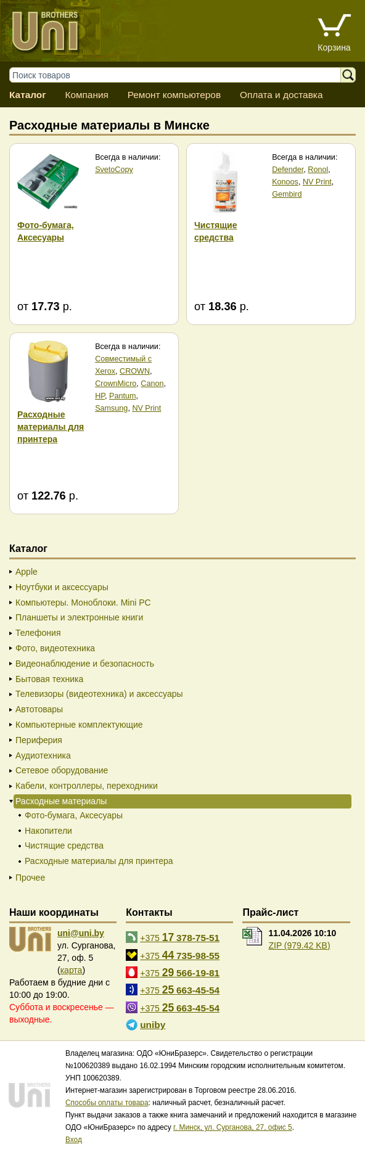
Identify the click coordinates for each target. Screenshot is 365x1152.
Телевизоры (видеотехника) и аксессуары (99, 694)
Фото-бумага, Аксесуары (74, 815)
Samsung (111, 408)
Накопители (48, 831)
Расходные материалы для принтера (99, 861)
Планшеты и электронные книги (79, 617)
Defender (287, 169)
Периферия (38, 740)
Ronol (318, 169)
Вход (73, 1139)
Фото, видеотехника (55, 648)
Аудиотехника (43, 755)
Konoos (285, 182)
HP (100, 396)
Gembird (286, 194)
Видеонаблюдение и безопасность (84, 664)
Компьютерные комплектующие (79, 725)
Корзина (334, 47)
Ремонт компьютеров (174, 94)
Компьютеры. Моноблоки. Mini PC (83, 602)
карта (71, 970)
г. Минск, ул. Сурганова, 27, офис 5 (232, 1127)
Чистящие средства (64, 845)
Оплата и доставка (281, 94)
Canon (152, 383)
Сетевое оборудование (61, 770)
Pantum (122, 396)
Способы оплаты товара (107, 1102)
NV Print (317, 182)
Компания (86, 94)
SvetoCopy (114, 169)
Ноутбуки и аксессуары (62, 587)
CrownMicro (115, 383)
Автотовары (39, 709)
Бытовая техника (49, 679)
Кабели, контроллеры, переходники (86, 786)
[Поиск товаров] (181, 75)
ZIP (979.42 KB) (299, 945)
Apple (26, 572)
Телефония (37, 633)
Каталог (27, 94)
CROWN (135, 371)
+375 (179, 937)
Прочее (30, 878)
